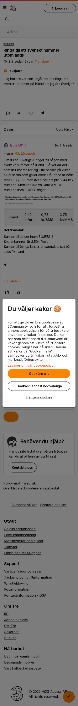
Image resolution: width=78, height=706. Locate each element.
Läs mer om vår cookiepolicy (30, 365)
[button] (39, 397)
